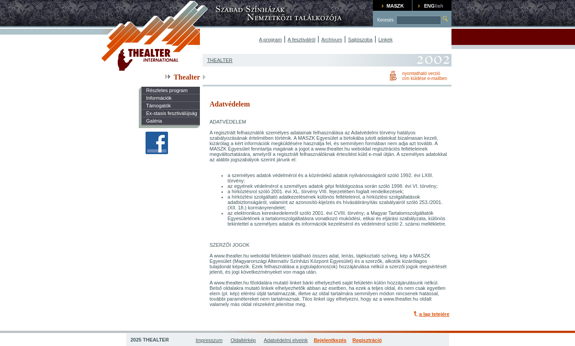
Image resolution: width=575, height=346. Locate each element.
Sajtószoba (360, 39)
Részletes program (166, 90)
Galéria (154, 121)
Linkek (385, 39)
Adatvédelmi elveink (286, 340)
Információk (159, 98)
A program (270, 39)
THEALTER (220, 60)
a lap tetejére (434, 314)
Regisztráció (367, 340)
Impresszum (209, 340)
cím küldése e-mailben (424, 78)
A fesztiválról (301, 39)
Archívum (331, 39)
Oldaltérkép (243, 340)
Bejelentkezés (330, 340)
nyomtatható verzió (421, 73)
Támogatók (158, 105)
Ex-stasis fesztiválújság (171, 113)
